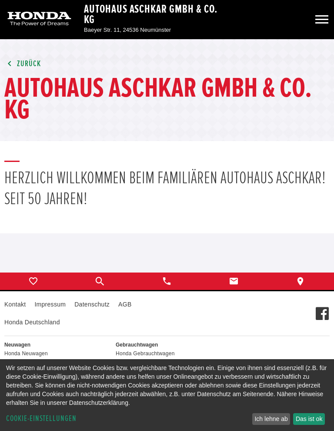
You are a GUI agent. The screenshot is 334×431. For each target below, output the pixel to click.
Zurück (22, 64)
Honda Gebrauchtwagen (145, 353)
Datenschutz (92, 304)
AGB (124, 304)
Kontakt (15, 304)
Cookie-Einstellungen (41, 418)
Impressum (50, 304)
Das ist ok (309, 418)
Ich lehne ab (270, 418)
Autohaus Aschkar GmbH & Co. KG (150, 14)
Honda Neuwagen (26, 353)
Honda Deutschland (32, 322)
